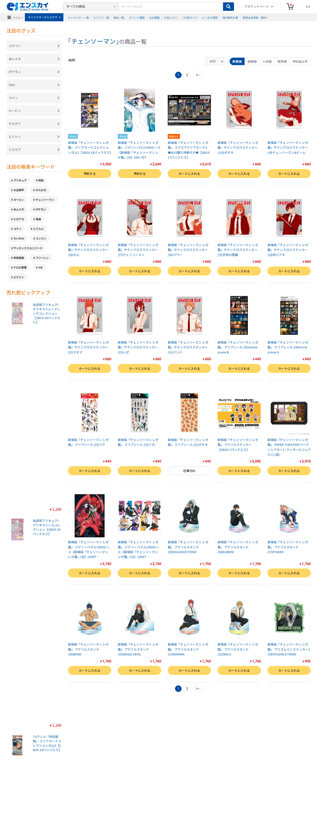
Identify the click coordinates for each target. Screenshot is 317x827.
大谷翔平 (18, 190)
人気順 (267, 61)
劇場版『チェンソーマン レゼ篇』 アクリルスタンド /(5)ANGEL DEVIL (138, 649)
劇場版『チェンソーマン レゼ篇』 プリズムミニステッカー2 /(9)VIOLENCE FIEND (288, 649)
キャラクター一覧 (78, 17)
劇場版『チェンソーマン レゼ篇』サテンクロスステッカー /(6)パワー (188, 250)
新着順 (237, 61)
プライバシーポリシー (110, 802)
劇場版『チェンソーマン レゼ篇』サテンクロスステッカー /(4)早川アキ (287, 250)
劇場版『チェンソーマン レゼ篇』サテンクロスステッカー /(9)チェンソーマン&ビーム (287, 147)
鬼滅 (38, 219)
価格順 (252, 61)
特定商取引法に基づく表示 (78, 802)
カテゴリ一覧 (101, 17)
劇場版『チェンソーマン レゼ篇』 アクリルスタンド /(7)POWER (287, 547)
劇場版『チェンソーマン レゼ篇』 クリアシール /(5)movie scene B (237, 347)
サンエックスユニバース (27, 248)
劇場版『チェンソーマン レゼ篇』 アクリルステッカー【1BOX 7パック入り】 (237, 444)
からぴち (41, 190)
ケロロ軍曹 (20, 267)
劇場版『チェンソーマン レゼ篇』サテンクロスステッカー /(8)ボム (88, 250)
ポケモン (41, 209)
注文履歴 (154, 17)
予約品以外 (300, 61)
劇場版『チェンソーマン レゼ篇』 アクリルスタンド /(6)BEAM (88, 649)
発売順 (282, 61)
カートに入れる (189, 173)
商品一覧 (119, 17)
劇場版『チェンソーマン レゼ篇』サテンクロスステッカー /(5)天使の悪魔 (237, 250)
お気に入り (170, 17)
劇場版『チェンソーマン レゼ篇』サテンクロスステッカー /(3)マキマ (88, 347)
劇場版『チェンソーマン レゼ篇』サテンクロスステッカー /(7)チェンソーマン (138, 250)
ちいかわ (18, 238)
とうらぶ (38, 229)
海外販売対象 (230, 17)
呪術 (41, 180)
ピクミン (18, 277)
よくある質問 (210, 17)
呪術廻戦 (18, 258)
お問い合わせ (172, 802)
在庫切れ (189, 470)
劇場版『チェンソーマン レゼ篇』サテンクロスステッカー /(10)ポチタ (237, 147)
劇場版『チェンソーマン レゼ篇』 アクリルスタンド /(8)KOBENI (237, 547)
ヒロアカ (18, 219)
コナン (17, 229)
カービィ (18, 200)
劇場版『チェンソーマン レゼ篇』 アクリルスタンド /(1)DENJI (237, 649)
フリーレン (42, 258)
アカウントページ (256, 6)
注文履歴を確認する (195, 802)
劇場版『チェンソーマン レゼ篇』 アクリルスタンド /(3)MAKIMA (188, 649)
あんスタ (18, 209)
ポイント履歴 (137, 17)
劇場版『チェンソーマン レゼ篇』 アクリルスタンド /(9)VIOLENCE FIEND (188, 547)
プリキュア (20, 180)
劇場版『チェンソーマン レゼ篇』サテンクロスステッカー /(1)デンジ (188, 347)
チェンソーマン (45, 200)
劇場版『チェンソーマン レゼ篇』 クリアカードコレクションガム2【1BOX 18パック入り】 (90, 147)
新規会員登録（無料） (256, 17)
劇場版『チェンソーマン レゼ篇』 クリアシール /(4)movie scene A (287, 347)
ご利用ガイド (189, 17)
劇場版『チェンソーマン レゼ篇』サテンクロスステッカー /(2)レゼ (138, 347)
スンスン (41, 238)
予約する (89, 173)
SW (40, 267)
